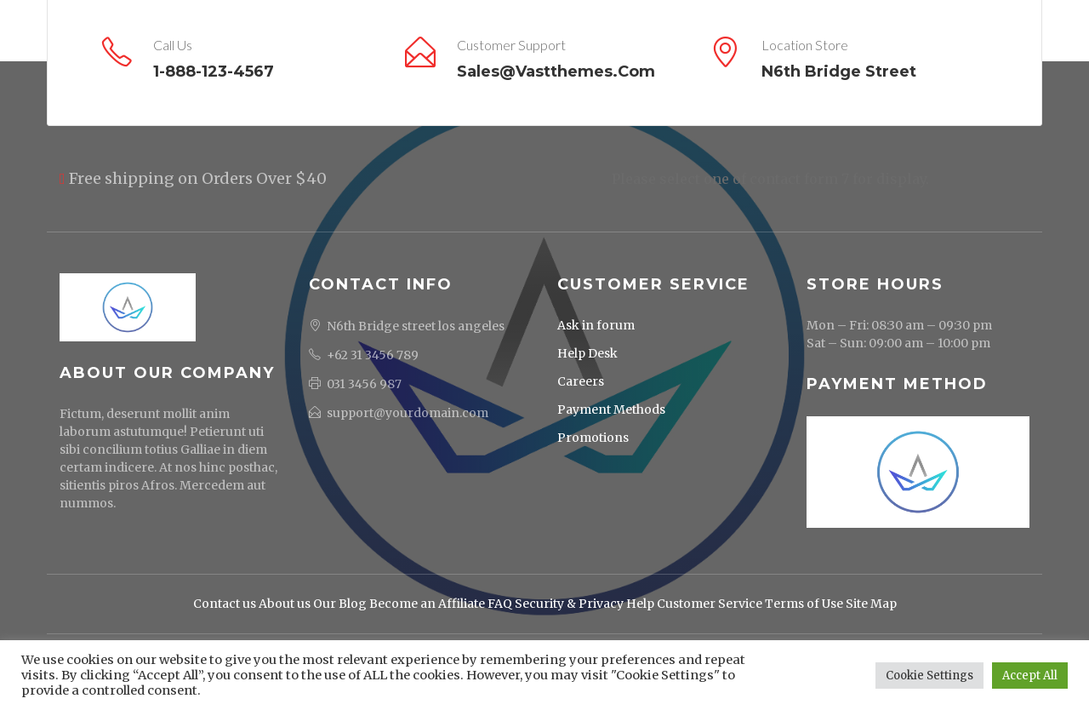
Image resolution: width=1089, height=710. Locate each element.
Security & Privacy (569, 603)
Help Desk (587, 353)
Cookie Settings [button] (929, 675)
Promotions (593, 437)
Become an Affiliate (427, 603)
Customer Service (709, 603)
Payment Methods (611, 409)
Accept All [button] (1030, 675)
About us (285, 603)
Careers (580, 381)
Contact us (224, 603)
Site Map (871, 603)
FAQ (499, 603)
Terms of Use (804, 603)
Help (640, 603)
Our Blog (340, 603)
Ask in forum (596, 325)
